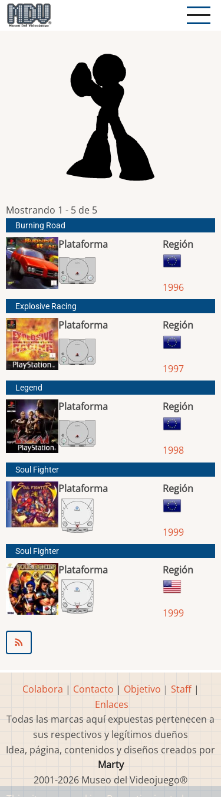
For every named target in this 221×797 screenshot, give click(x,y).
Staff (181, 689)
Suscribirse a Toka (110, 642)
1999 (173, 532)
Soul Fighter (37, 470)
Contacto (93, 689)
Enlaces (111, 704)
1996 (173, 287)
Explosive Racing (46, 306)
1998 (173, 450)
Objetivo (142, 689)
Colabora (42, 689)
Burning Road (40, 226)
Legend (28, 388)
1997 (173, 368)
